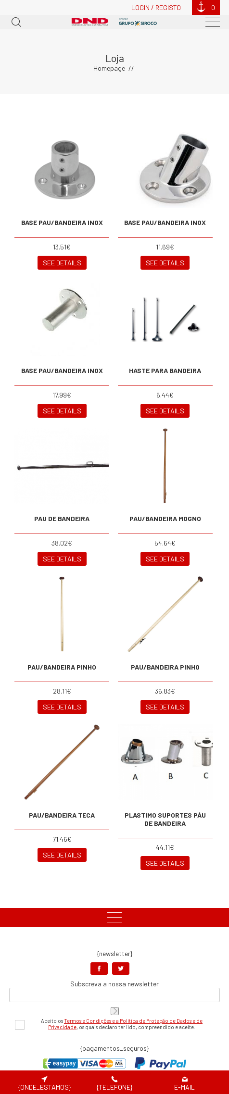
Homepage (109, 68)
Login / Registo (156, 7)
